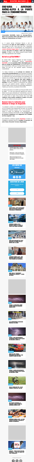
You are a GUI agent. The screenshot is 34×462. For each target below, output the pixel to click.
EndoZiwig (22, 118)
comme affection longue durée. (10, 49)
